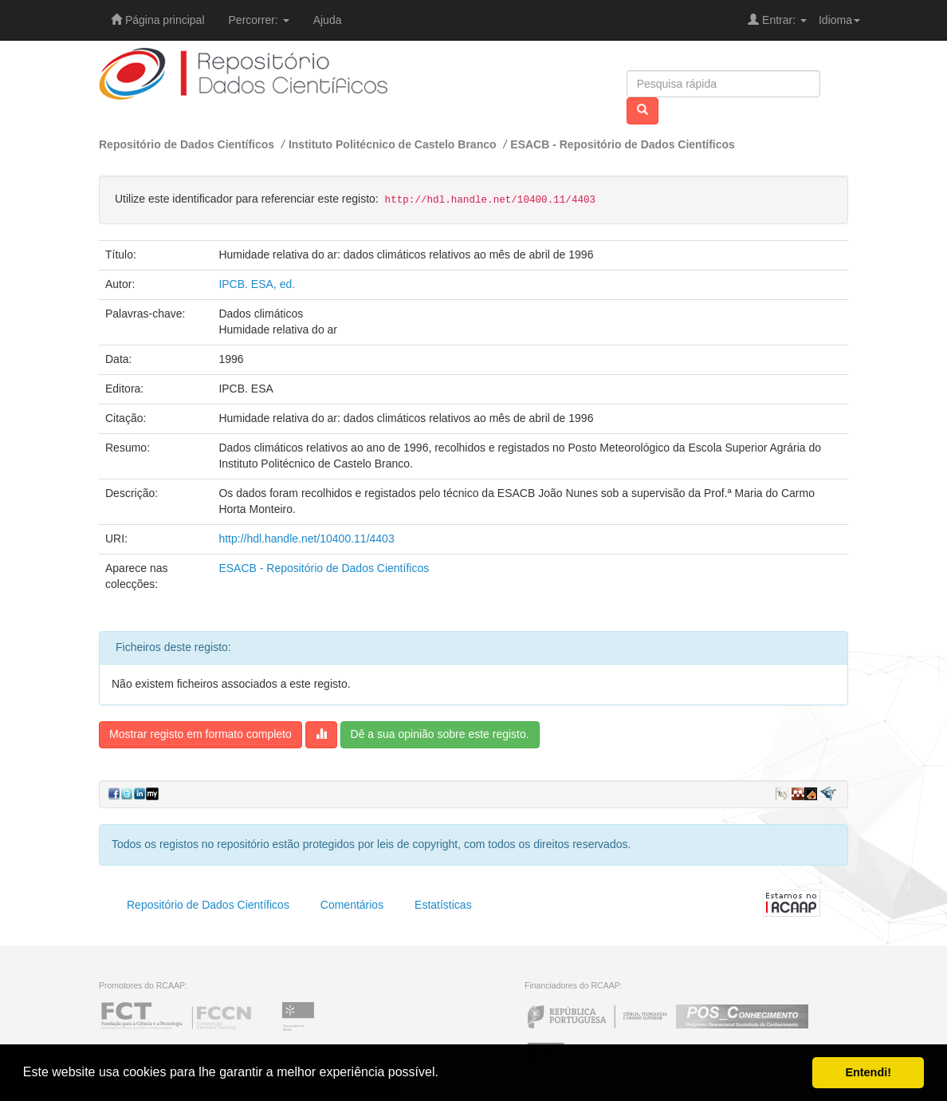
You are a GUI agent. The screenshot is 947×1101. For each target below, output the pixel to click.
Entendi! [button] (868, 1072)
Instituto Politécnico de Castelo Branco (393, 144)
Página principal (158, 20)
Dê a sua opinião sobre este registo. (440, 734)
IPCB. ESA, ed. (256, 284)
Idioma (839, 20)
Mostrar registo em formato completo (200, 734)
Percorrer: (259, 20)
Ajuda (327, 20)
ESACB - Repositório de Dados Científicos (622, 144)
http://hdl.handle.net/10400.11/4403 (306, 538)
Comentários (351, 904)
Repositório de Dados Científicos (186, 144)
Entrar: (777, 20)
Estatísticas (443, 904)
